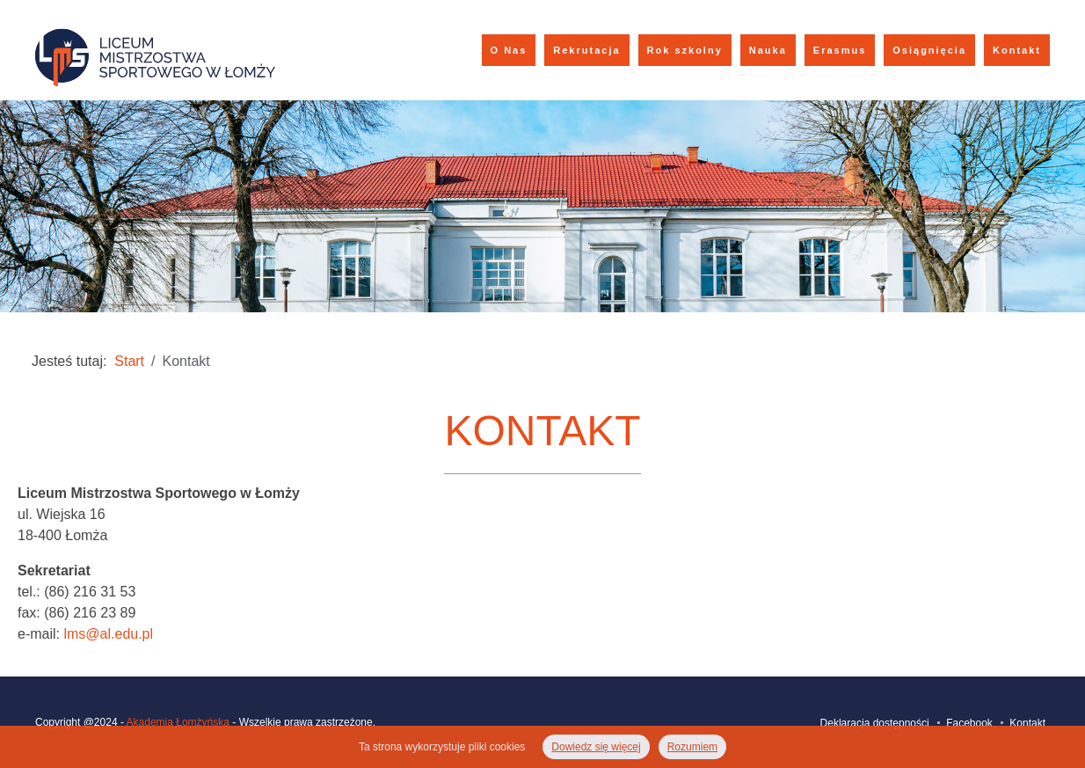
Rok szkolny (685, 50)
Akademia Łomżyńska (178, 722)
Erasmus (839, 50)
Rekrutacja (586, 50)
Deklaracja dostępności (874, 723)
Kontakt (1017, 50)
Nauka (768, 50)
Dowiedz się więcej (595, 747)
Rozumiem (692, 747)
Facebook (969, 723)
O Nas (509, 50)
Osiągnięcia (929, 50)
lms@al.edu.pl (108, 633)
